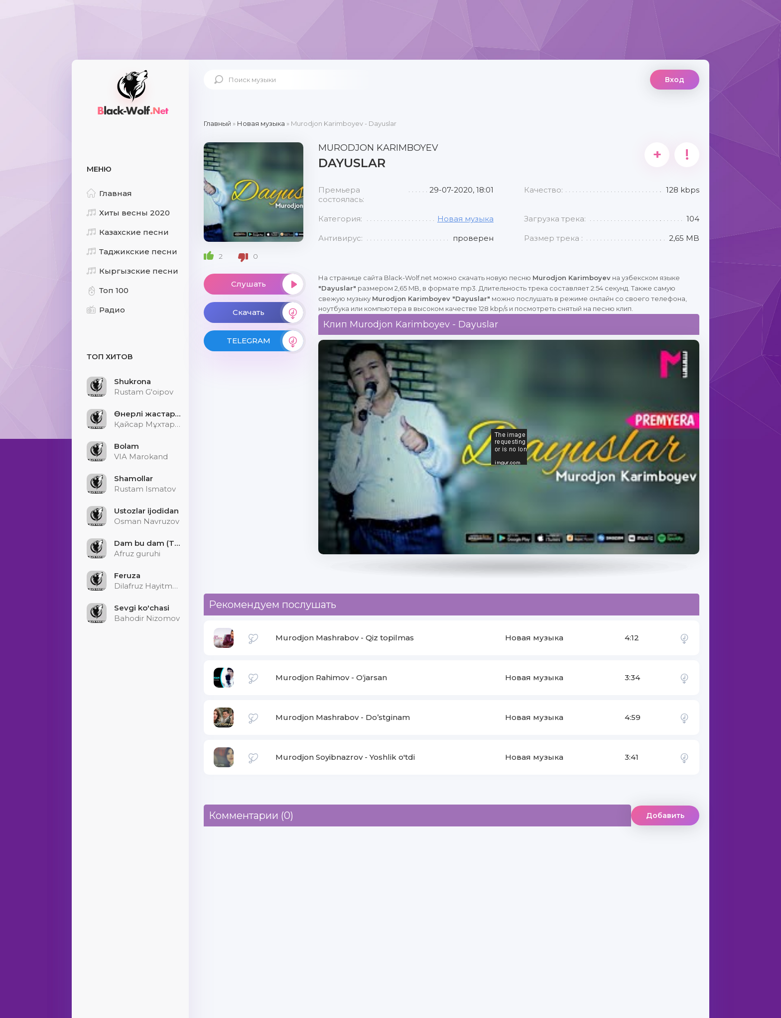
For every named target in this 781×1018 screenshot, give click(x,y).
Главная (109, 193)
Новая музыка (465, 218)
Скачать (268, 312)
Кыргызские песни (132, 271)
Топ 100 (108, 290)
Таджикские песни (132, 251)
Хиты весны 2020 (128, 212)
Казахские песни (128, 232)
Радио (106, 309)
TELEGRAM (265, 340)
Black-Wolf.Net (131, 92)
